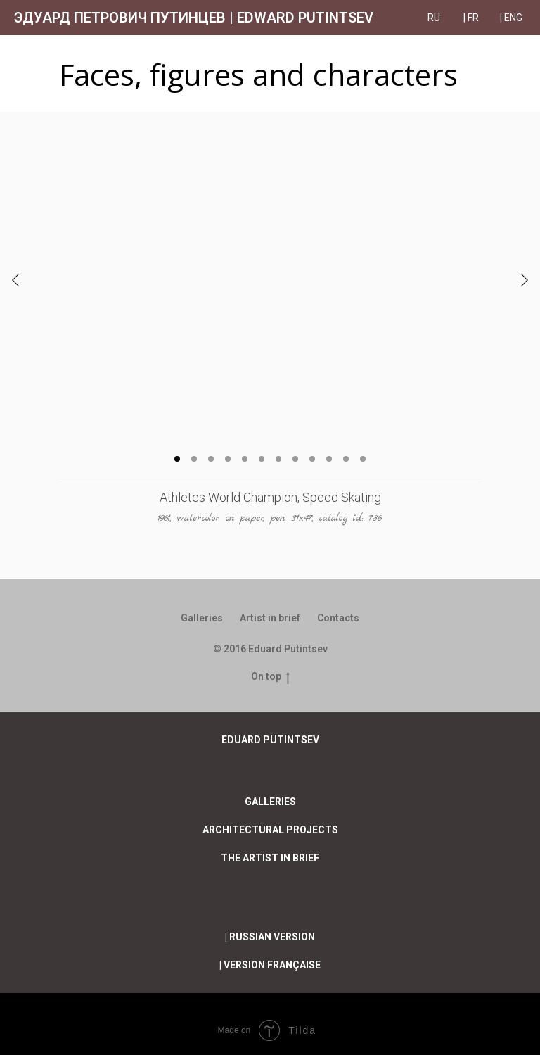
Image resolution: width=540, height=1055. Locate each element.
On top (270, 676)
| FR (471, 17)
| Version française (270, 965)
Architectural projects (270, 829)
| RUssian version (270, 936)
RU (435, 17)
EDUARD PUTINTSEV (270, 739)
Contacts (338, 618)
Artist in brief (270, 618)
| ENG (511, 17)
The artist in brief (270, 858)
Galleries (202, 618)
